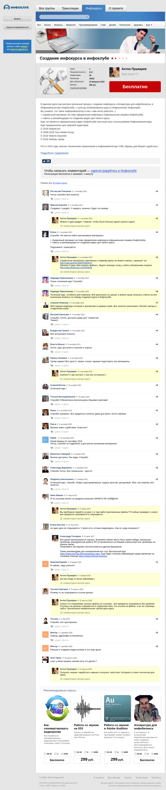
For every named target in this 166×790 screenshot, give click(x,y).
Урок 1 (65, 418)
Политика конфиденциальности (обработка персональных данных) (135, 786)
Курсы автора (128, 74)
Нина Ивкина (56, 495)
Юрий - (53, 438)
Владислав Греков (59, 330)
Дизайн (112, 25)
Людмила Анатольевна (61, 479)
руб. (87, 759)
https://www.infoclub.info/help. (93, 556)
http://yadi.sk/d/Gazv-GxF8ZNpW (76, 267)
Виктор (53, 632)
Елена (53, 232)
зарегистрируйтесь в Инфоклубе (114, 170)
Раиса (53, 410)
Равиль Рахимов (58, 358)
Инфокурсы (94, 8)
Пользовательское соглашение (127, 783)
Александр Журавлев (61, 468)
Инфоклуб (58, 777)
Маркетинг (71, 25)
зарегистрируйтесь (19, 49)
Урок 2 (65, 199)
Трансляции (70, 8)
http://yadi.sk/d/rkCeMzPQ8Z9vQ (76, 263)
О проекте (116, 8)
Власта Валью (57, 344)
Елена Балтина (57, 525)
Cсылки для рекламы (78, 88)
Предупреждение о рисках (150, 783)
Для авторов (114, 777)
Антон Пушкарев (134, 69)
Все (39, 25)
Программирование (88, 25)
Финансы (58, 25)
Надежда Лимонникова (61, 278)
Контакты (156, 777)
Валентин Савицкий (60, 454)
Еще (149, 25)
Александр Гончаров (70, 536)
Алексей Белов (57, 385)
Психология (124, 25)
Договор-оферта (107, 783)
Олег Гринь (56, 658)
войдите (24, 46)
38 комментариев (59, 183)
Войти (17, 19)
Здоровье (138, 25)
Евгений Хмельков (59, 314)
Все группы (47, 8)
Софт (103, 25)
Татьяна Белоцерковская (62, 397)
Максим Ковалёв (58, 205)
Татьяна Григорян (59, 589)
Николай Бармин (58, 562)
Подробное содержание (54, 153)
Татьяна (54, 619)
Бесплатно (57, 760)
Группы (127, 777)
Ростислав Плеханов (60, 191)
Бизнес (47, 25)
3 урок (65, 324)
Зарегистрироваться (17, 27)
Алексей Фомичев (59, 303)
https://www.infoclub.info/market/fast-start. (80, 553)
